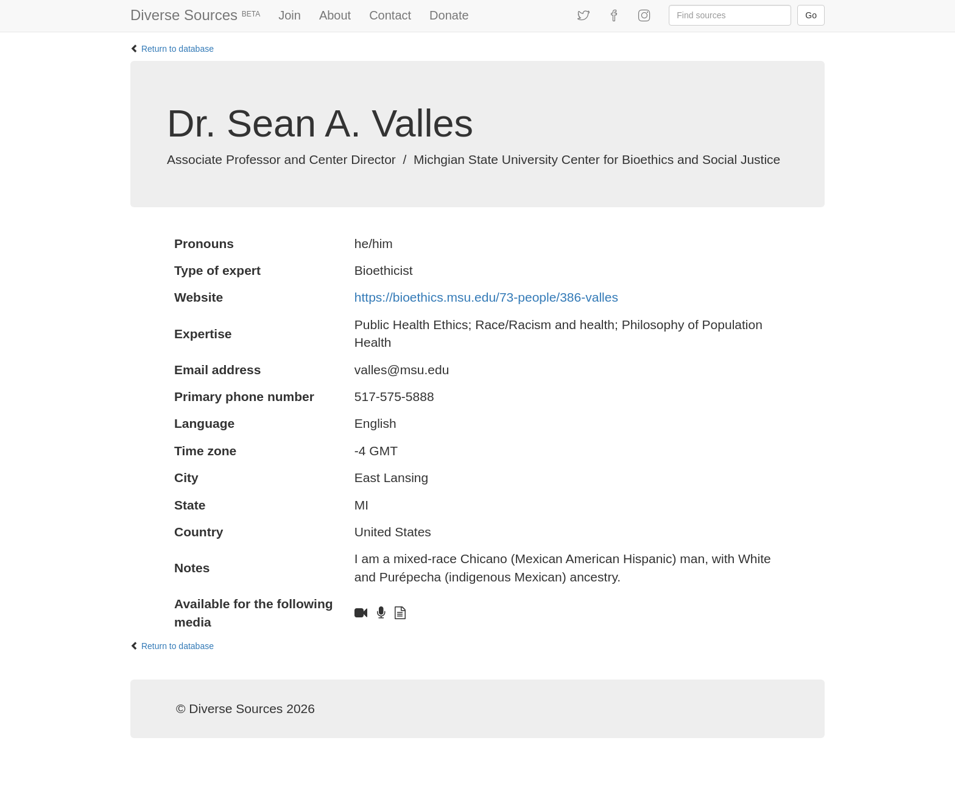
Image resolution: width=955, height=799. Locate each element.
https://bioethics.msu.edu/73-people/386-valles (486, 297)
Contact (390, 15)
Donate (449, 15)
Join (289, 15)
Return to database (177, 49)
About (335, 15)
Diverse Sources (195, 15)
